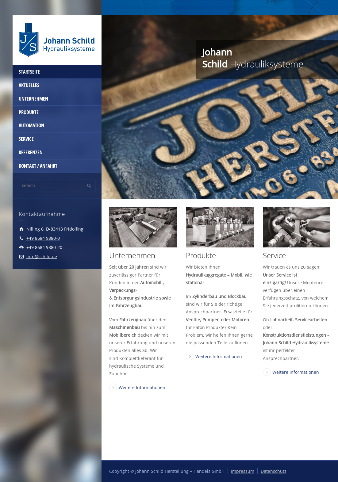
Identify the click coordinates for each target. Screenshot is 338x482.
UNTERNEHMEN (33, 98)
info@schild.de (41, 256)
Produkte (201, 255)
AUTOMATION (31, 125)
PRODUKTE (29, 112)
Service (274, 255)
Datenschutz (273, 471)
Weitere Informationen (142, 387)
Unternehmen (132, 255)
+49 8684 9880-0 (43, 238)
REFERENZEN (31, 152)
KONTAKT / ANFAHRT (38, 166)
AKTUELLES (29, 85)
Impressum (242, 471)
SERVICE (26, 139)
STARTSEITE (29, 71)
